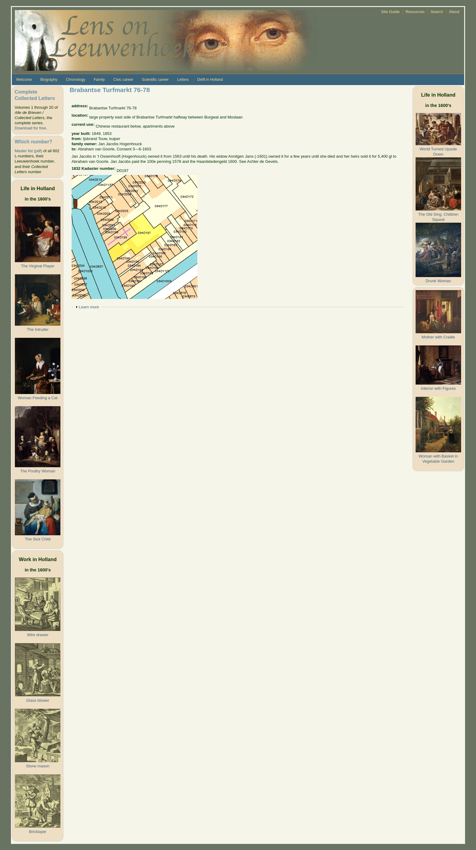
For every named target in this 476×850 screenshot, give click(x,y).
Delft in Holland (210, 79)
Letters (183, 79)
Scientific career (155, 79)
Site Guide (390, 11)
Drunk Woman (438, 281)
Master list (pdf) (28, 151)
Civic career (123, 79)
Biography (48, 79)
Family (99, 79)
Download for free (30, 128)
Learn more (89, 307)
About (454, 11)
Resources (415, 11)
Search (436, 11)
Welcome (24, 79)
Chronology (75, 79)
